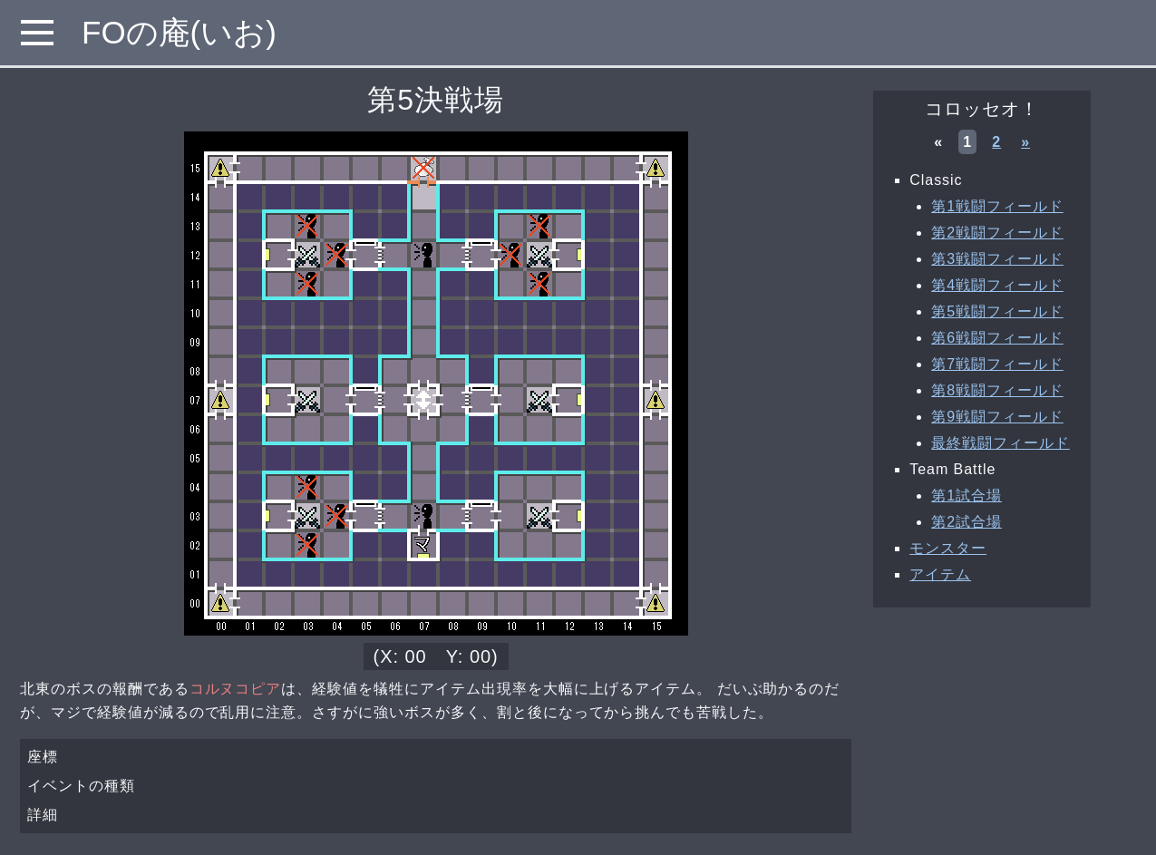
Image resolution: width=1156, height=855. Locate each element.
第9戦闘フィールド (997, 416)
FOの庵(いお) (179, 32)
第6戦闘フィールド (997, 337)
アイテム (940, 574)
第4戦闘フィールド (997, 285)
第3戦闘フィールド (997, 259)
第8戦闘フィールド (997, 390)
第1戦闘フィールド (997, 206)
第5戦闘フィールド (997, 311)
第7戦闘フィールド (997, 364)
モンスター (947, 548)
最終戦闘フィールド (1000, 443)
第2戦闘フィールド (997, 232)
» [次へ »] (1025, 142)
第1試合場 (966, 495)
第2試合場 (966, 522)
